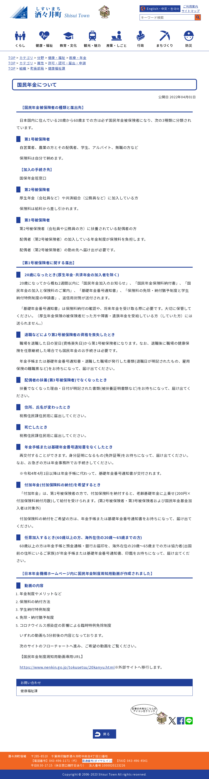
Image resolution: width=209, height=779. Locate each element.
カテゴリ (26, 57)
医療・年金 (77, 57)
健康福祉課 (56, 68)
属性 (40, 62)
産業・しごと (116, 45)
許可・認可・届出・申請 (67, 62)
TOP (11, 57)
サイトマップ (191, 11)
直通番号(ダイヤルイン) (97, 761)
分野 (40, 57)
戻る (106, 733)
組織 (22, 68)
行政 (140, 45)
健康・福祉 (44, 45)
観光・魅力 (92, 45)
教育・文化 (68, 45)
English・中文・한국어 (163, 9)
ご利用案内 (190, 6)
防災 (188, 45)
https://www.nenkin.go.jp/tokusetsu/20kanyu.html (67, 667)
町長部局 (37, 68)
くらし (20, 45)
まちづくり (164, 45)
